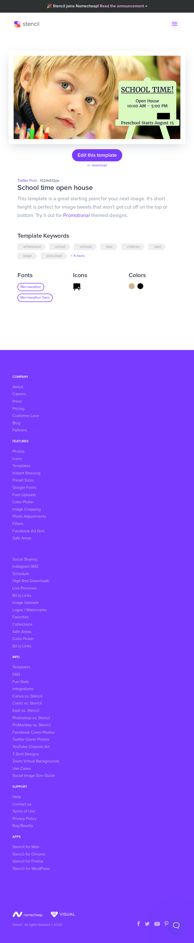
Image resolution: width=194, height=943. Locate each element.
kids (109, 247)
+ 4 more (78, 256)
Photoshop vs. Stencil (31, 718)
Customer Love (25, 416)
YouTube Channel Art (31, 747)
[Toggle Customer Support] (176, 925)
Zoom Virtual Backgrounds (35, 761)
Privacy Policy (24, 819)
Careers (19, 394)
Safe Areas (21, 538)
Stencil (28, 24)
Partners (19, 430)
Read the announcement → (123, 6)
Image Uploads (25, 603)
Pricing (18, 409)
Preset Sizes (23, 480)
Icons (17, 459)
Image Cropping (26, 509)
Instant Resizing (26, 473)
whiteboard (32, 247)
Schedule (20, 574)
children (133, 247)
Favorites (20, 617)
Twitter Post (27, 181)
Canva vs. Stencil (27, 696)
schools (86, 247)
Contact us (21, 804)
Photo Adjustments (29, 516)
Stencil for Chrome (28, 854)
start (157, 247)
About (17, 387)
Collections (22, 624)
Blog (16, 423)
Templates (21, 466)
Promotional (76, 215)
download (99, 165)
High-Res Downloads (30, 581)
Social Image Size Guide (33, 776)
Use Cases (21, 768)
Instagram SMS (25, 566)
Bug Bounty (22, 826)
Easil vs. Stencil (25, 711)
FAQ (16, 674)
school (60, 247)
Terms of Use (23, 811)
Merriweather (30, 287)
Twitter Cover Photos (30, 739)
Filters (17, 524)
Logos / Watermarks (29, 610)
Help (16, 797)
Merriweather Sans (35, 297)
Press (17, 401)
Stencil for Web (25, 847)
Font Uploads (24, 495)
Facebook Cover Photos (33, 732)
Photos (18, 451)
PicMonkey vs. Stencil (31, 725)
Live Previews (24, 588)
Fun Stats (20, 682)
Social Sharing (24, 559)
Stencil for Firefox (27, 861)
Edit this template (97, 155)
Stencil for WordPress (31, 869)
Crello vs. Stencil (27, 703)
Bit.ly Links (21, 596)
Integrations (22, 689)
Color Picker (23, 502)
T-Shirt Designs (25, 754)
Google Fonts (24, 488)
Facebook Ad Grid (28, 531)
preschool (54, 256)
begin (27, 256)
